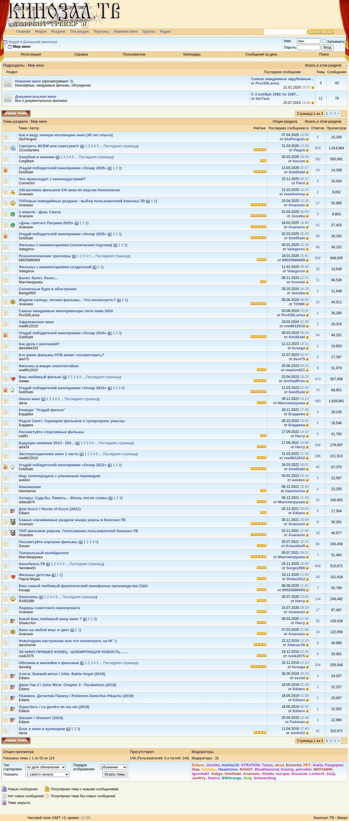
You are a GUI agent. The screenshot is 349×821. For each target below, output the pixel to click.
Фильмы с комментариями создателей (55, 267)
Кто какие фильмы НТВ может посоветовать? (61, 355)
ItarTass (263, 98)
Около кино (29, 399)
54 (318, 335)
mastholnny (294, 194)
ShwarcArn (27, 623)
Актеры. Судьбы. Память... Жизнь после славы (63, 498)
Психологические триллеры (45, 256)
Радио (165, 32)
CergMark (26, 161)
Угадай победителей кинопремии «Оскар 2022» (63, 465)
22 (318, 302)
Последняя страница (120, 146)
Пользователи (134, 54)
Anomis (298, 282)
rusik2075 (296, 656)
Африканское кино (36, 322)
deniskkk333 (28, 348)
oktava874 (27, 502)
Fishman (297, 722)
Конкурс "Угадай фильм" (42, 410)
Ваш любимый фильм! (40, 377)
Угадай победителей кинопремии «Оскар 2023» (63, 388)
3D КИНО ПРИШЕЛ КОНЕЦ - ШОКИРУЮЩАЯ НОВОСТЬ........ (74, 652)
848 (318, 566)
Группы (148, 32)
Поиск (324, 54)
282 (318, 159)
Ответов (317, 128)
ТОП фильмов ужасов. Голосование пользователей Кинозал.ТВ (78, 531)
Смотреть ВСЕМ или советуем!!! (49, 146)
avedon (24, 480)
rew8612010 (28, 326)
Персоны (101, 32)
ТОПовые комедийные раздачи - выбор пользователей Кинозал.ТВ (82, 201)
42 (318, 731)
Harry (300, 436)
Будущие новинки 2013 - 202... (46, 443)
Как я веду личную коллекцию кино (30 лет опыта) (66, 135)
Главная (23, 32)
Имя (287, 41)
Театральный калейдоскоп (44, 553)
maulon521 (295, 370)
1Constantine (29, 150)
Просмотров (336, 128)
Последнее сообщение (286, 128)
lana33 (24, 447)
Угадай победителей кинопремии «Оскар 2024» (63, 333)
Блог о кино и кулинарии (42, 729)
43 (318, 170)
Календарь (192, 54)
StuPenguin (28, 139)
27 (318, 203)
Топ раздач (79, 32)
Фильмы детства (35, 575)
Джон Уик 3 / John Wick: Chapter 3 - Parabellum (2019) (67, 685)
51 (318, 225)
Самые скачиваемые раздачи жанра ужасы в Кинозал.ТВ (72, 520)
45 (318, 467)
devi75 (24, 359)
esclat (299, 678)
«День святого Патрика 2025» (46, 223)
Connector (27, 183)
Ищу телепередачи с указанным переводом (59, 476)
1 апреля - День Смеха (40, 212)
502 (318, 258)
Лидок (299, 150)
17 (318, 610)
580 (318, 401)
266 (318, 445)
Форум (41, 32)
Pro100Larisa (267, 83)
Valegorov (26, 249)
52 (318, 500)
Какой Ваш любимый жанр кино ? (50, 619)
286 (318, 456)
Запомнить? (334, 42)
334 (318, 665)
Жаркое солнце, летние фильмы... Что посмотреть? (67, 300)
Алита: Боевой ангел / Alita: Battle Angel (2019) (62, 674)
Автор (34, 128)
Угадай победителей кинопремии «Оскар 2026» (63, 168)
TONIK (299, 304)
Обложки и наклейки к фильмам (49, 663)
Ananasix (26, 194)
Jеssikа (298, 216)
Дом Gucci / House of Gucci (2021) (50, 509)
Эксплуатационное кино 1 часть (48, 454)
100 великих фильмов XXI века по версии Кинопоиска (69, 190)
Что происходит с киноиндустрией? (52, 179)
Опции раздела (285, 122)
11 (318, 280)
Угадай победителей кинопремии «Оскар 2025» (63, 234)
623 (318, 148)
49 (318, 236)
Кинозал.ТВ (324, 818)
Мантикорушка (31, 282)
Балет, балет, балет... (38, 278)
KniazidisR (295, 546)
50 (318, 621)
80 (318, 544)
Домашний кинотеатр (40, 42)
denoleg (25, 667)
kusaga (298, 348)
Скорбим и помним (36, 157)
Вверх (342, 818)
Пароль (290, 47)
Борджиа (26, 414)
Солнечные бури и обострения (47, 289)
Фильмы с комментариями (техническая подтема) (65, 245)
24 (318, 632)
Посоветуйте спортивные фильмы (51, 432)
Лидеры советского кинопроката (49, 608)
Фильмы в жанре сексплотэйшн (48, 366)
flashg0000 (27, 293)
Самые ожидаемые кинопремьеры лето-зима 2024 (66, 311)
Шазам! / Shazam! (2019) (41, 718)
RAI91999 (26, 601)
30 (318, 577)
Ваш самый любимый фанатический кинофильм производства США (83, 586)
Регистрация (31, 54)
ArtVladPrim (294, 381)
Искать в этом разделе (323, 65)
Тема (23, 128)
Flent (300, 183)
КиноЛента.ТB (32, 564)
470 (318, 379)
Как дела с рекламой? (39, 344)
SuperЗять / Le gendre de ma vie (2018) (54, 707)
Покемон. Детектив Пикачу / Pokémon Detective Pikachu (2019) (76, 696)
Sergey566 (295, 568)
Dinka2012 (296, 579)
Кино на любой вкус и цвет (44, 630)
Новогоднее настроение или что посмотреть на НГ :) (68, 641)
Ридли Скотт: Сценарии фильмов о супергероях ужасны (72, 421)
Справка (81, 54)
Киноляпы (28, 597)
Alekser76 (296, 645)
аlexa (23, 403)
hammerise (27, 491)
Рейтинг (259, 128)
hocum (299, 161)
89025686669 (29, 260)
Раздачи (58, 32)
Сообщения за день (261, 54)
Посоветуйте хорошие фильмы (48, 542)
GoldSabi (26, 172)
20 (318, 269)
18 (318, 533)
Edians (24, 513)
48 (318, 247)
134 (318, 599)
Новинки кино (126, 32)
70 (318, 390)
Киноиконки (30, 487)
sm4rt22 (298, 733)
